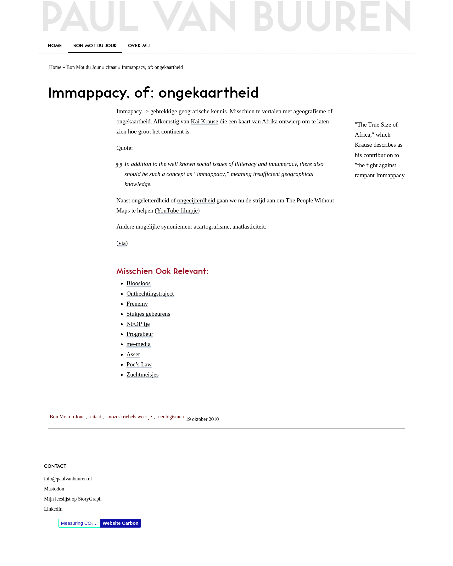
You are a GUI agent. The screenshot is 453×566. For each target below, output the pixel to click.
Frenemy (137, 303)
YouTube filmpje (177, 210)
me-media (138, 344)
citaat (111, 67)
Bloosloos (138, 283)
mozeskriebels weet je (130, 416)
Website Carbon (120, 523)
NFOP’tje (138, 323)
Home (55, 67)
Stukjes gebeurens (148, 313)
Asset (133, 354)
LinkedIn (53, 509)
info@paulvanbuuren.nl (68, 478)
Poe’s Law (139, 364)
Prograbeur (139, 334)
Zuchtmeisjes (142, 374)
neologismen (171, 416)
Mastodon (54, 488)
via (122, 243)
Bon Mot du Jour (83, 67)
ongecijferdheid (196, 200)
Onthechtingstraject (150, 293)
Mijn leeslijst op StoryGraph (73, 498)
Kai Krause (204, 121)
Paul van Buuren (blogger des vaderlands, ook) (226, 20)
